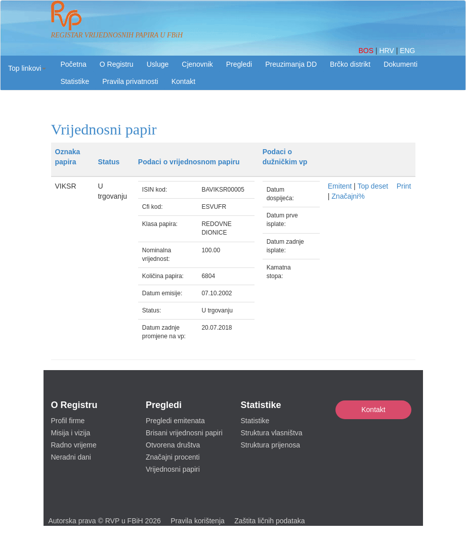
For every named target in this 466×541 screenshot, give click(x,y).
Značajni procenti (173, 457)
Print (404, 186)
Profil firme (68, 421)
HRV (387, 51)
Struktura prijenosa (271, 445)
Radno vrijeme (74, 445)
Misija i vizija (71, 433)
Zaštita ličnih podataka (269, 521)
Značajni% (347, 196)
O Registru (117, 64)
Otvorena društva (173, 445)
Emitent (340, 186)
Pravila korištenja (198, 521)
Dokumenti (400, 64)
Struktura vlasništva (272, 433)
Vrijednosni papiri (173, 469)
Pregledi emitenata (175, 421)
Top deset (372, 186)
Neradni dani (71, 457)
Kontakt (373, 409)
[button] (27, 68)
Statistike (74, 81)
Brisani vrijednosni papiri (184, 433)
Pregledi (239, 64)
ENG (407, 51)
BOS (366, 51)
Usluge (158, 64)
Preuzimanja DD (291, 64)
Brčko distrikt (350, 64)
